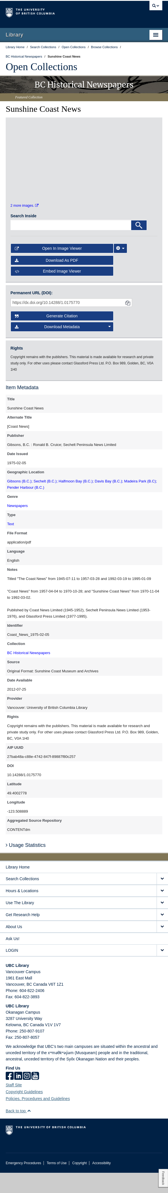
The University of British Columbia (60, 12)
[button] (29, 1131)
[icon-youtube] (35, 1096)
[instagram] (27, 1096)
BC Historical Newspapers (28, 673)
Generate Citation (46, 336)
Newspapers (17, 526)
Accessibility (101, 1183)
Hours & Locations (22, 911)
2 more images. (25, 226)
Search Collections (22, 899)
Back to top (18, 1131)
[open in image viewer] (29, 147)
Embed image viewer (48, 291)
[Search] (139, 245)
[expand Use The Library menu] (162, 923)
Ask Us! (12, 959)
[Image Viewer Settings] (120, 268)
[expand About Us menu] (162, 947)
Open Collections (41, 66)
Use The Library (20, 923)
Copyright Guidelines (24, 1112)
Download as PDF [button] (46, 280)
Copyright (79, 1183)
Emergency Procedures (23, 1183)
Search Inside (24, 236)
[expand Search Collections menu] (162, 899)
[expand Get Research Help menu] (162, 935)
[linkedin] (18, 1096)
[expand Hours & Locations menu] (162, 911)
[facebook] (10, 1096)
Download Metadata (63, 346)
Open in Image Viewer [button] (48, 268)
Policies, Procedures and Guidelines (38, 1119)
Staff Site (14, 1105)
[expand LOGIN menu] (162, 971)
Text (10, 544)
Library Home (18, 887)
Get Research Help (23, 935)
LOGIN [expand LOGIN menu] (12, 970)
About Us (14, 947)
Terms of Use (57, 1183)
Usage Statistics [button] (26, 865)
